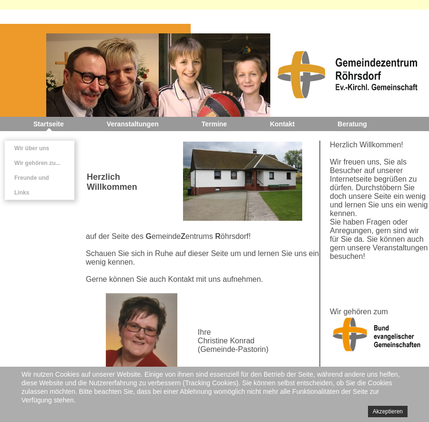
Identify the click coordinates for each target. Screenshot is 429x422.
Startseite (48, 124)
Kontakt (282, 124)
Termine (214, 124)
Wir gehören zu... (37, 163)
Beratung (352, 124)
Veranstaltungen (133, 124)
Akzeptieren (388, 411)
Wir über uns (31, 148)
